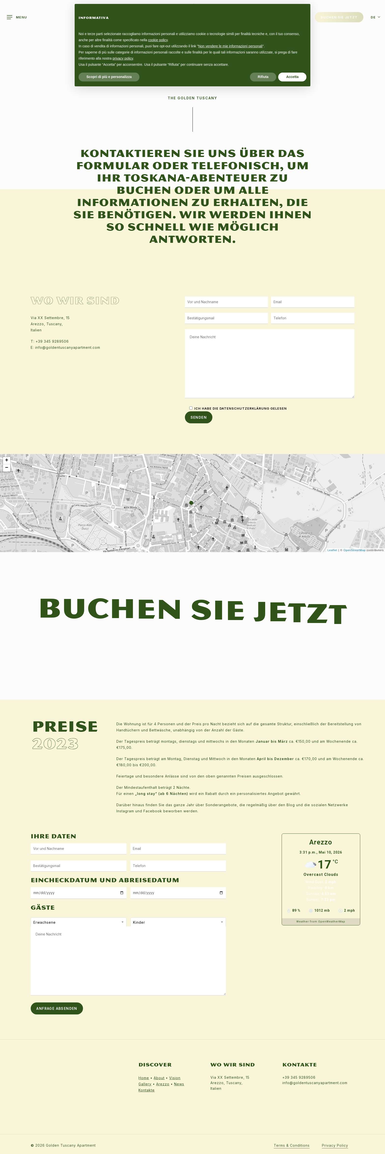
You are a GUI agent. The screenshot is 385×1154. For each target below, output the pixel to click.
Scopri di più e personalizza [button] (109, 77)
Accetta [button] (292, 77)
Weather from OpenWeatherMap (320, 921)
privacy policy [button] (123, 58)
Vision (174, 1078)
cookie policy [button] (157, 40)
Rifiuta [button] (263, 77)
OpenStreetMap (355, 550)
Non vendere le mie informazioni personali (230, 46)
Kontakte (146, 1090)
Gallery (144, 1084)
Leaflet (332, 550)
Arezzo (162, 1084)
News (179, 1084)
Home (143, 1078)
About (159, 1078)
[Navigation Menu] (17, 17)
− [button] (6, 468)
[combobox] (78, 922)
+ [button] (6, 460)
